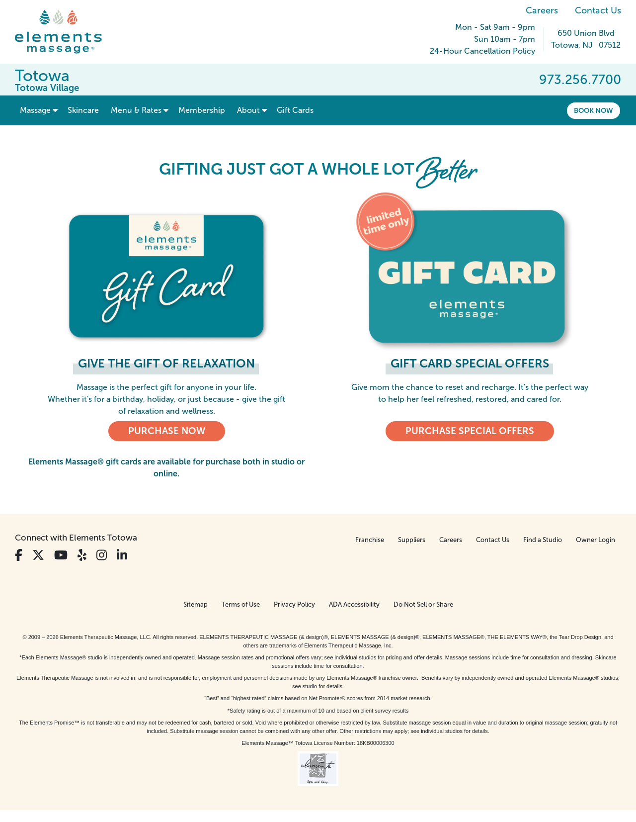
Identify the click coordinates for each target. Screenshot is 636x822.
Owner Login (595, 540)
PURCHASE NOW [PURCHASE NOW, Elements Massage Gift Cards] (166, 431)
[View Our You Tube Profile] (61, 555)
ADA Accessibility (354, 604)
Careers (542, 10)
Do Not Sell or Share (423, 604)
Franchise (369, 540)
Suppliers (411, 540)
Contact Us (598, 10)
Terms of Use (241, 604)
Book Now (593, 110)
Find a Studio (542, 540)
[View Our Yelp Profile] (82, 555)
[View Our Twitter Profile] (38, 555)
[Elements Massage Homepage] (66, 32)
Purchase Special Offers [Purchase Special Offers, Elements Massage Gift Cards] (469, 431)
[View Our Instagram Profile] (101, 555)
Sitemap (195, 604)
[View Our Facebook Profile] (18, 555)
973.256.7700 (580, 80)
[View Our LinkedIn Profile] (122, 555)
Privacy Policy (294, 604)
